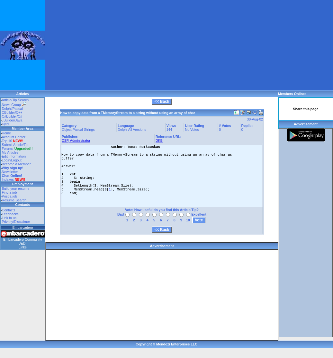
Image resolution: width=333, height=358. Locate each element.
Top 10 (7, 141)
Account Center (13, 137)
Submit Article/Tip (15, 145)
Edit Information (14, 156)
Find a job (9, 192)
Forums (17, 148)
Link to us (9, 218)
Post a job (9, 196)
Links (23, 247)
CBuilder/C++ (12, 112)
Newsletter (10, 172)
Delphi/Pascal (12, 109)
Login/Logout (12, 160)
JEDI (22, 243)
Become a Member (16, 164)
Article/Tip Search (15, 100)
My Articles (10, 152)
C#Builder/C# (12, 116)
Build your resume (16, 188)
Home (6, 133)
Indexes (8, 179)
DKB (159, 140)
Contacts (8, 210)
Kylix (5, 124)
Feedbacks (10, 214)
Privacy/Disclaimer (16, 222)
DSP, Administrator (76, 140)
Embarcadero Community (22, 239)
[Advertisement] (123, 45)
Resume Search (14, 200)
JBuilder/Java (12, 120)
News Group (14, 105)
